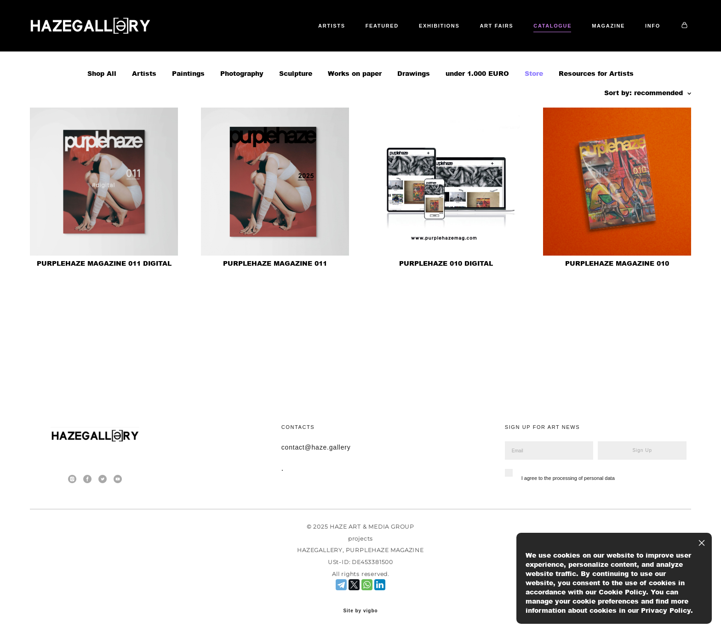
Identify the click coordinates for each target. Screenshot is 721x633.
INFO (652, 44)
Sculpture (295, 110)
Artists (144, 110)
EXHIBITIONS (439, 44)
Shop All (101, 110)
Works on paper (355, 110)
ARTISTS (331, 44)
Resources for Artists (596, 110)
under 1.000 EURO (477, 110)
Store (534, 110)
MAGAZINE (608, 44)
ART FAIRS (496, 44)
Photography (241, 110)
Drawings (413, 110)
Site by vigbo (360, 611)
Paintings (188, 110)
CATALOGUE (552, 44)
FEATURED (382, 44)
